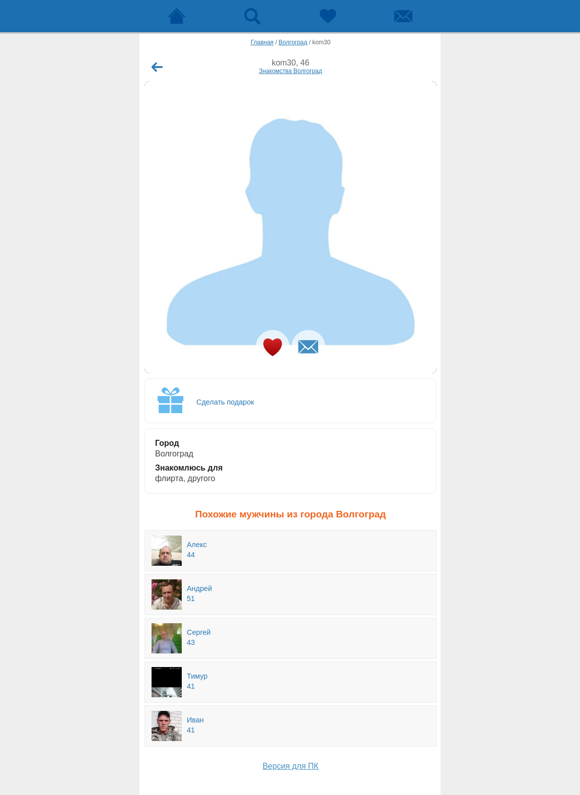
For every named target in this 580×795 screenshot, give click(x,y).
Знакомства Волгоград (290, 71)
